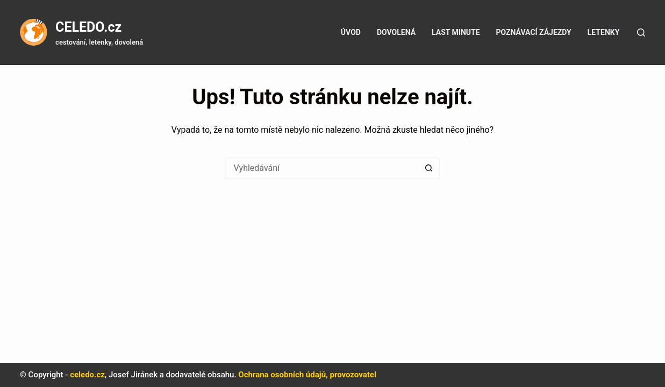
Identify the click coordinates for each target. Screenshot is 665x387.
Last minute (456, 32)
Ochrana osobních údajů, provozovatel (307, 374)
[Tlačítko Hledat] (429, 168)
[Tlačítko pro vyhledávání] (641, 32)
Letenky (604, 32)
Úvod (351, 32)
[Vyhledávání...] (321, 168)
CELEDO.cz (88, 27)
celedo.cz (87, 374)
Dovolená (396, 32)
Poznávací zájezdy (533, 32)
